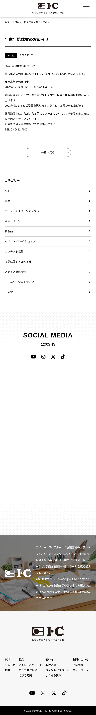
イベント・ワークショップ (20, 241)
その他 (9, 292)
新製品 (9, 231)
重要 (7, 201)
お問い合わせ (81, 659)
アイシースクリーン (30, 665)
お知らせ (16, 22)
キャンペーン (13, 221)
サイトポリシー (82, 670)
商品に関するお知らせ (18, 261)
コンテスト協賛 (14, 251)
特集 (7, 670)
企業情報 (78, 665)
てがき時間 (25, 675)
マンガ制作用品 (28, 670)
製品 (21, 659)
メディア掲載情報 (15, 271)
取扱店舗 (50, 665)
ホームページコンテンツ (19, 282)
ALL (7, 191)
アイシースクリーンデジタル (22, 211)
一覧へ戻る (48, 152)
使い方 (49, 659)
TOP (7, 22)
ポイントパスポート (57, 670)
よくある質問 (53, 675)
